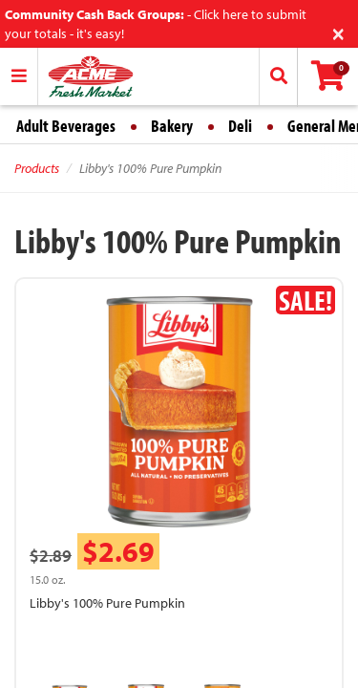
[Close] (338, 32)
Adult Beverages (66, 126)
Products (36, 168)
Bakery (172, 126)
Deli (240, 126)
